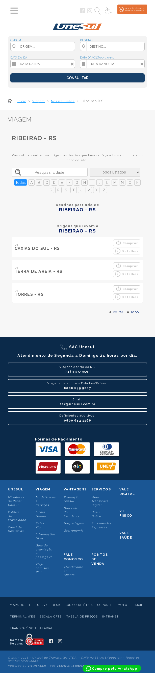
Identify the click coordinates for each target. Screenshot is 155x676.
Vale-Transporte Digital (99, 501)
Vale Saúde (125, 535)
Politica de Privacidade (17, 516)
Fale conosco (73, 557)
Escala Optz (51, 616)
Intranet (110, 616)
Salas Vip (40, 525)
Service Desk (48, 605)
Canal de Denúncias (16, 529)
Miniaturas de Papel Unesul (16, 501)
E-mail (137, 605)
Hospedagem (74, 523)
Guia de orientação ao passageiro (44, 551)
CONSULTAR (77, 78)
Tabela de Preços (82, 616)
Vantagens (75, 489)
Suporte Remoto (112, 605)
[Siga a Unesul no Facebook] (82, 12)
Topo (135, 312)
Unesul (15, 489)
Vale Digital (127, 491)
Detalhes (126, 251)
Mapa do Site (21, 605)
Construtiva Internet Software (79, 665)
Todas (20, 182)
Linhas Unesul (41, 514)
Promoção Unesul (72, 499)
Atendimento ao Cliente (73, 571)
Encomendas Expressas (101, 525)
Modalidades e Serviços (46, 501)
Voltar (118, 312)
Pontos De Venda (99, 559)
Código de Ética (79, 605)
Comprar (127, 243)
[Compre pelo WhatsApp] (112, 668)
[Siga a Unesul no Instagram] (89, 12)
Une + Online (96, 514)
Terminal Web (22, 616)
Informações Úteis (45, 536)
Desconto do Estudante (72, 512)
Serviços (101, 489)
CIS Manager (37, 665)
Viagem (43, 489)
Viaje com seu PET (42, 568)
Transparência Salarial (31, 628)
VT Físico (125, 513)
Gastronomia (73, 530)
